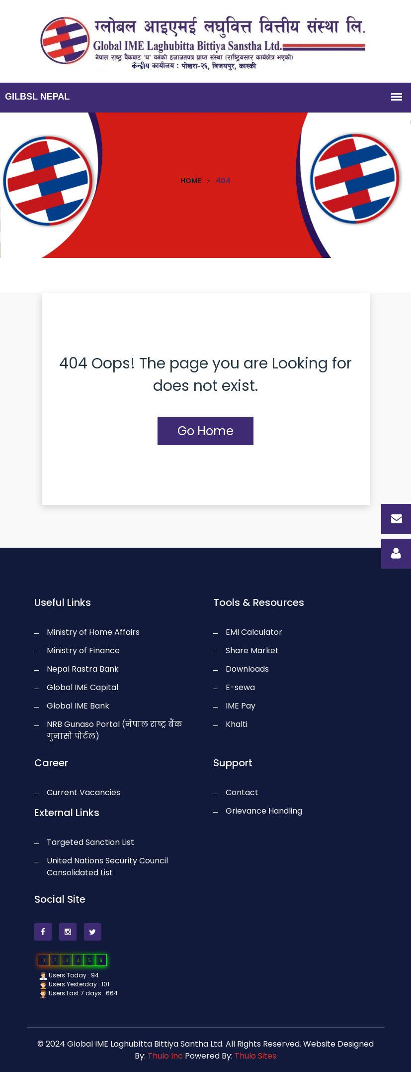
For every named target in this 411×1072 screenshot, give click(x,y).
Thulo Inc (165, 1056)
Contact (242, 792)
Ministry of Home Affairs (93, 632)
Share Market (252, 650)
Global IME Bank (78, 706)
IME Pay (240, 706)
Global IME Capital (82, 687)
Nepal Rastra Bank (83, 669)
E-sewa (240, 687)
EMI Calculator (254, 632)
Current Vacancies (83, 792)
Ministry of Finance (83, 650)
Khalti (236, 724)
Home (190, 181)
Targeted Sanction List (90, 842)
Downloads (247, 669)
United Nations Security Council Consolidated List (107, 866)
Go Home (205, 431)
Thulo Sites (255, 1056)
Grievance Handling (264, 811)
